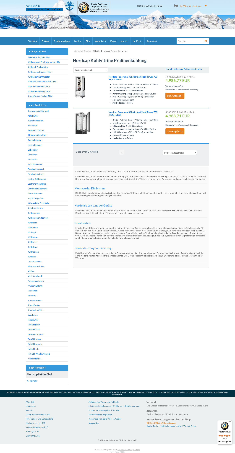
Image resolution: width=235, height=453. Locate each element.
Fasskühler (32, 159)
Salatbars (32, 295)
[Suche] (190, 41)
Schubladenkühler (35, 310)
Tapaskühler (33, 320)
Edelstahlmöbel (34, 145)
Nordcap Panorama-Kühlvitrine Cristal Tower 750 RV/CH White (133, 78)
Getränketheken (35, 193)
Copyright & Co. (33, 436)
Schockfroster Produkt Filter (40, 96)
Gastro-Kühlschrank (37, 179)
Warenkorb (100, 41)
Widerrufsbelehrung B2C (37, 427)
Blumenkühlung (34, 140)
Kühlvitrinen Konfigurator (39, 91)
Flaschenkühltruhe (36, 174)
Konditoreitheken (35, 208)
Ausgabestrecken (35, 120)
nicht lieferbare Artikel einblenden (184, 69)
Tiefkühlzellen (34, 349)
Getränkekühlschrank (37, 188)
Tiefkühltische (34, 329)
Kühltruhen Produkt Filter (39, 86)
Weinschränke (34, 358)
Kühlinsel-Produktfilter (38, 67)
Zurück (32, 380)
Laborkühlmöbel (35, 261)
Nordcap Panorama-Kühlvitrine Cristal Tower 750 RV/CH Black (133, 113)
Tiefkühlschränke (35, 334)
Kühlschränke (34, 213)
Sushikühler (33, 315)
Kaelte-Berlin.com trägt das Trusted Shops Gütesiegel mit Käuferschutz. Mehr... (99, 8)
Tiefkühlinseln (34, 324)
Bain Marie (32, 125)
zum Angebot (175, 95)
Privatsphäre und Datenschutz (39, 419)
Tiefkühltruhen (34, 339)
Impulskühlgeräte (35, 198)
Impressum (31, 406)
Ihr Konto (137, 41)
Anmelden (152, 41)
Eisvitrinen (32, 154)
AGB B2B (30, 402)
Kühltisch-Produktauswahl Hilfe (42, 81)
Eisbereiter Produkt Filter (39, 57)
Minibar (31, 271)
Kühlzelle (32, 256)
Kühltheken (33, 237)
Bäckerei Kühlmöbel (36, 135)
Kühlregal (32, 232)
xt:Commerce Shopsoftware (129, 449)
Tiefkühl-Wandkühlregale (39, 354)
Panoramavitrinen (36, 281)
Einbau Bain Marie (36, 130)
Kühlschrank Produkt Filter (40, 72)
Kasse (113, 41)
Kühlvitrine (32, 247)
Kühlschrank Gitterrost (38, 218)
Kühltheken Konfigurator (39, 77)
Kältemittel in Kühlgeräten (100, 414)
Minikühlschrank (35, 276)
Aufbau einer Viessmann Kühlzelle (104, 402)
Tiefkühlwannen (35, 344)
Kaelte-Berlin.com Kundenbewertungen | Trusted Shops (171, 426)
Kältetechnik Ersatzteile (38, 203)
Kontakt (124, 41)
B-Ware (45, 41)
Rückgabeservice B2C (35, 423)
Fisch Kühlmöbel (35, 164)
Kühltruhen (33, 227)
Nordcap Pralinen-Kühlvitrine (115, 51)
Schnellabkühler (35, 300)
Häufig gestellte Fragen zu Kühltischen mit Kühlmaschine (114, 406)
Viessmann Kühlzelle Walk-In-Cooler (105, 419)
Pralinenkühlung (35, 286)
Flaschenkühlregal (36, 169)
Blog (88, 41)
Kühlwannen (33, 252)
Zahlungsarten (32, 431)
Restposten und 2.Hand (38, 111)
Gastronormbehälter (37, 184)
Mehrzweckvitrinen (36, 266)
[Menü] (230, 422)
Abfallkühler (33, 116)
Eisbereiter (32, 150)
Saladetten (32, 290)
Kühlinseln (32, 222)
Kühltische (32, 242)
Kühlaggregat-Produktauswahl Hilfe (44, 62)
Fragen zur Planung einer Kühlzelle (104, 410)
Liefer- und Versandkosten (38, 414)
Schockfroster (34, 305)
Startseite (32, 41)
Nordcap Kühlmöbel (92, 51)
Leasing (77, 41)
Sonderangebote (62, 41)
